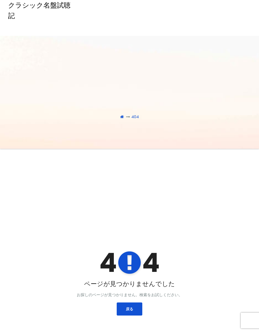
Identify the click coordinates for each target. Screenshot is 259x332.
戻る (129, 309)
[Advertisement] (130, 188)
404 (135, 116)
